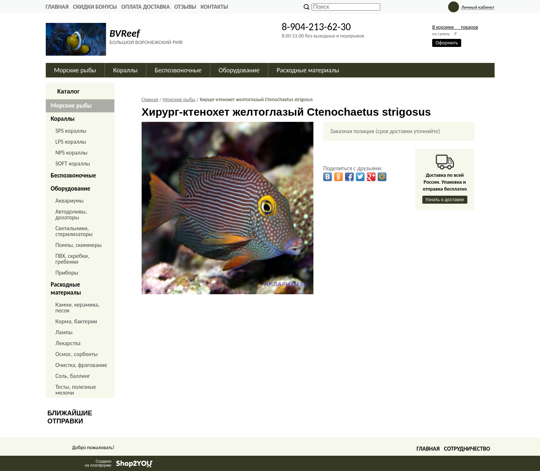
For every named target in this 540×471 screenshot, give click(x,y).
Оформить (446, 43)
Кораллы (125, 70)
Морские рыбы (75, 70)
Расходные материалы (308, 70)
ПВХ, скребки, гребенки (72, 258)
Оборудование (239, 70)
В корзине (455, 27)
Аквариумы (70, 200)
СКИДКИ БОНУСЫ (95, 6)
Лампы (64, 332)
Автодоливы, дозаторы (71, 214)
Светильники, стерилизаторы (74, 231)
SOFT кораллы (73, 163)
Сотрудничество (467, 448)
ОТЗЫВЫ (185, 6)
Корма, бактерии (76, 321)
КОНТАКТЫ (214, 6)
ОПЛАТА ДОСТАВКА (145, 6)
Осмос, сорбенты (77, 354)
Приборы (67, 272)
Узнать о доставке (445, 199)
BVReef (125, 33)
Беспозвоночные (178, 70)
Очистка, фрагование (81, 365)
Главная (57, 6)
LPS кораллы (71, 141)
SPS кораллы (71, 130)
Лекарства (68, 343)
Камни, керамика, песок (78, 307)
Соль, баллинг (73, 375)
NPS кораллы (72, 152)
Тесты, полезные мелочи (76, 389)
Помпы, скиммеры (79, 245)
